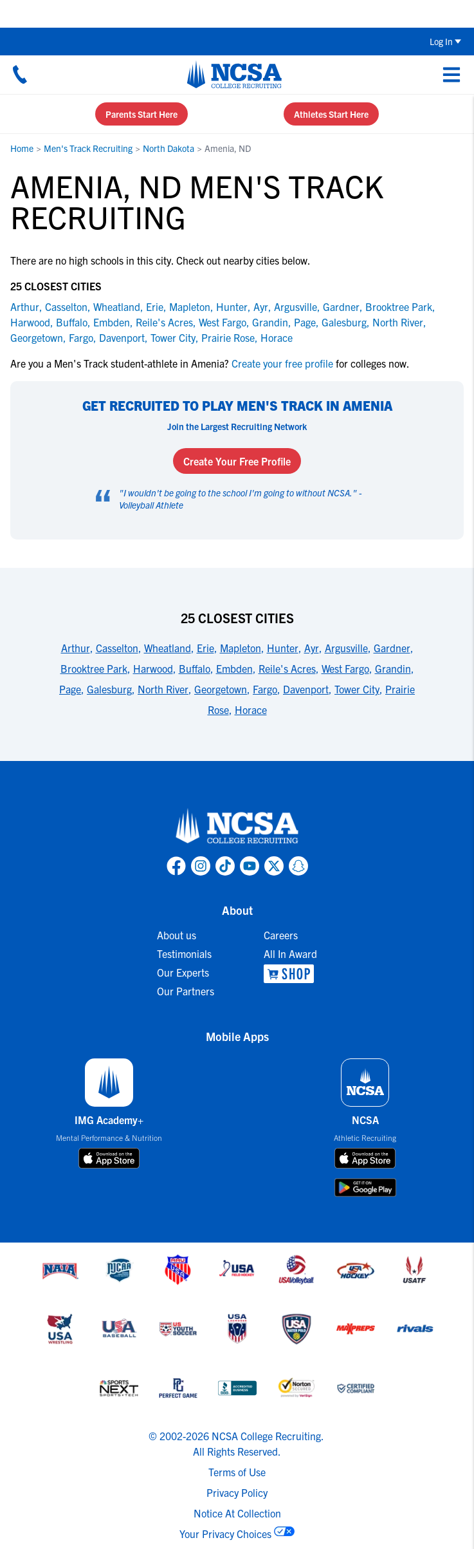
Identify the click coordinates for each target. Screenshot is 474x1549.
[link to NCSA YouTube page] (249, 866)
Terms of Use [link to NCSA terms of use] (237, 1471)
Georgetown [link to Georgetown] (36, 337)
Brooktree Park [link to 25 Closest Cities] (93, 668)
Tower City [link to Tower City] (173, 337)
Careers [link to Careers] (281, 934)
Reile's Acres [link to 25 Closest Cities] (287, 668)
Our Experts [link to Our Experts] (183, 972)
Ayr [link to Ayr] (260, 306)
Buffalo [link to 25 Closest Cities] (194, 668)
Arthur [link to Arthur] (24, 306)
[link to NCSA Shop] (290, 973)
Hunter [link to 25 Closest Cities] (282, 647)
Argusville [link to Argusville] (295, 306)
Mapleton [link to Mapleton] (189, 306)
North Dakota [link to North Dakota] (168, 148)
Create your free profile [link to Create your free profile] (282, 363)
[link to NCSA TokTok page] (225, 866)
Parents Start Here (141, 114)
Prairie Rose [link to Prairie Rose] (228, 337)
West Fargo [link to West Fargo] (222, 321)
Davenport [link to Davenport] (122, 337)
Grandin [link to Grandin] (270, 321)
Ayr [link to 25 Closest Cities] (311, 647)
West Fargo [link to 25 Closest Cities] (345, 668)
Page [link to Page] (305, 321)
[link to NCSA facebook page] (176, 866)
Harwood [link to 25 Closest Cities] (153, 668)
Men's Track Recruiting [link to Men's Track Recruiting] (88, 148)
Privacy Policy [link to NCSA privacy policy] (237, 1492)
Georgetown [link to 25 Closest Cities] (220, 688)
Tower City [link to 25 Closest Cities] (356, 688)
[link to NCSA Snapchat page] (298, 866)
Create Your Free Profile (237, 461)
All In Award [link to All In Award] (290, 953)
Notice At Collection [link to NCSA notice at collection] (237, 1513)
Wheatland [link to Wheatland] (116, 306)
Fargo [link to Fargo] (81, 337)
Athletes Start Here (331, 114)
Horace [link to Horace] (276, 337)
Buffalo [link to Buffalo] (71, 321)
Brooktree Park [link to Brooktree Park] (398, 306)
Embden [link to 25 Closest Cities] (234, 668)
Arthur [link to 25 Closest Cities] (75, 647)
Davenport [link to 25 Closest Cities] (306, 688)
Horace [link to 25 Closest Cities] (251, 709)
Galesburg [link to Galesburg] (344, 321)
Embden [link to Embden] (111, 321)
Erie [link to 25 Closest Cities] (205, 647)
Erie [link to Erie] (154, 306)
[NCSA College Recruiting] (234, 74)
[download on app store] (109, 1158)
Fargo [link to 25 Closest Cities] (265, 688)
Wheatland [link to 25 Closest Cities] (167, 647)
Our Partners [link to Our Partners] (185, 990)
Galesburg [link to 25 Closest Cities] (109, 688)
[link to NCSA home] (237, 826)
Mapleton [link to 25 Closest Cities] (240, 647)
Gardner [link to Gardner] (341, 306)
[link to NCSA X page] (274, 866)
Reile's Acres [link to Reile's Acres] (164, 321)
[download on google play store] (365, 1187)
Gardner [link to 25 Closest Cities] (392, 647)
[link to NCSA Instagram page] (200, 866)
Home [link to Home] (21, 148)
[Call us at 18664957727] (20, 74)
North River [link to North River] (397, 321)
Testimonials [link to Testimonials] (184, 953)
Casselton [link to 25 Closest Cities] (117, 647)
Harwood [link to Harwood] (30, 321)
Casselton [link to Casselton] (66, 306)
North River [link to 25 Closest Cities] (163, 688)
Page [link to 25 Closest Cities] (70, 688)
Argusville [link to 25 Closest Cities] (346, 647)
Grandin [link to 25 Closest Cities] (393, 668)
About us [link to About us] (176, 934)
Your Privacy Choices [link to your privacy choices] (225, 1533)
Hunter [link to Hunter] (232, 306)
